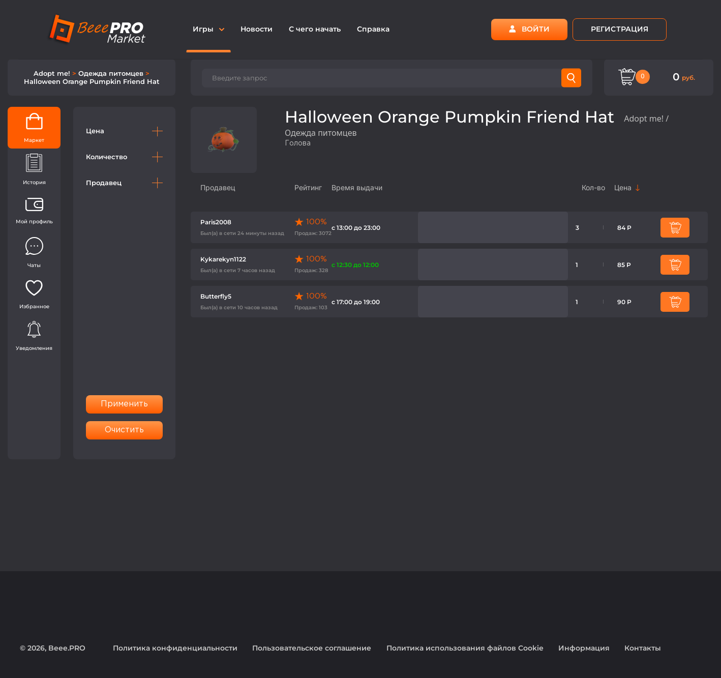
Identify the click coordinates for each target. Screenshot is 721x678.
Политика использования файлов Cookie (465, 648)
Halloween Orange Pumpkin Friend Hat (92, 81)
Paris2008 (215, 222)
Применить (124, 404)
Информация (584, 648)
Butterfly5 (215, 296)
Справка (373, 29)
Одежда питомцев (111, 73)
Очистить (124, 430)
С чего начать (315, 29)
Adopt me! (53, 73)
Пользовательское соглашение (311, 648)
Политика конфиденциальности (175, 648)
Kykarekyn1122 (223, 259)
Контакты (642, 648)
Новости (257, 29)
